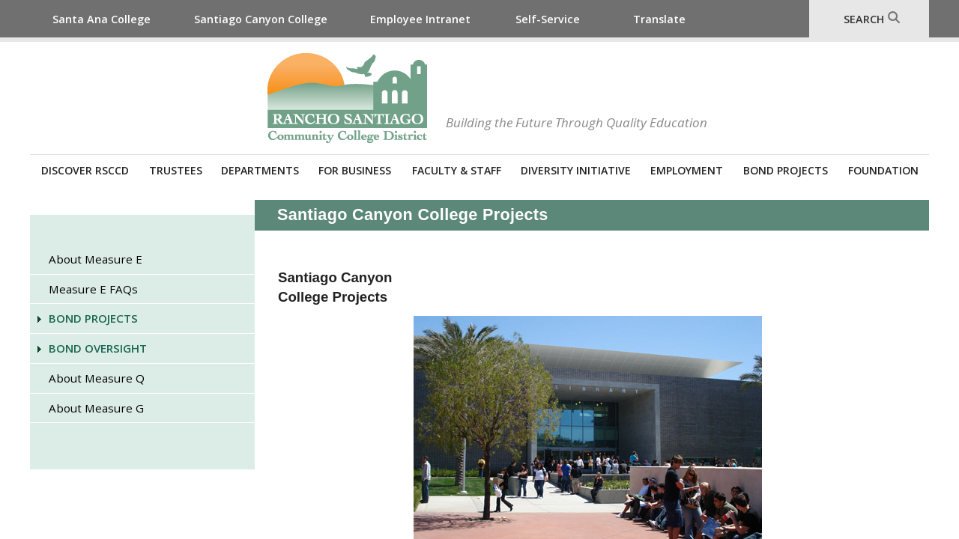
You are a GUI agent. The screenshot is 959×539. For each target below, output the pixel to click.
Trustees (175, 170)
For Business (354, 170)
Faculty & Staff (456, 170)
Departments (260, 170)
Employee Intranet (420, 19)
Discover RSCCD (85, 170)
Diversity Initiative (576, 170)
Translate (659, 19)
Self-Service (547, 19)
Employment (686, 170)
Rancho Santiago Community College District (347, 98)
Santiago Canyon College (260, 19)
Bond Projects (785, 170)
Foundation (883, 170)
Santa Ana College (101, 19)
